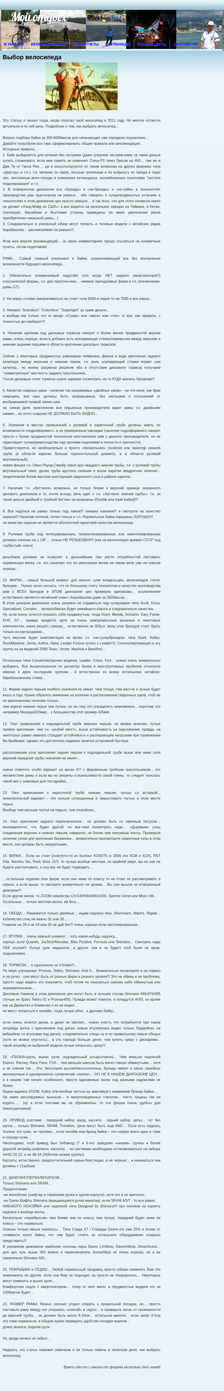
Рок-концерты (152, 44)
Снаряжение (186, 44)
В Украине (14, 44)
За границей (118, 44)
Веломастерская (48, 44)
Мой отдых (38, 16)
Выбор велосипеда (32, 57)
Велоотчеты (86, 44)
